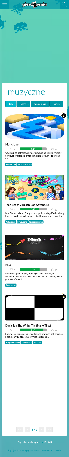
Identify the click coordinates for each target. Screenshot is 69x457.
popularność (40, 104)
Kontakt (48, 442)
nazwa (56, 104)
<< (19, 429)
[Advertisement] (34, 45)
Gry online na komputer (29, 442)
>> (49, 429)
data (11, 104)
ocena (23, 104)
